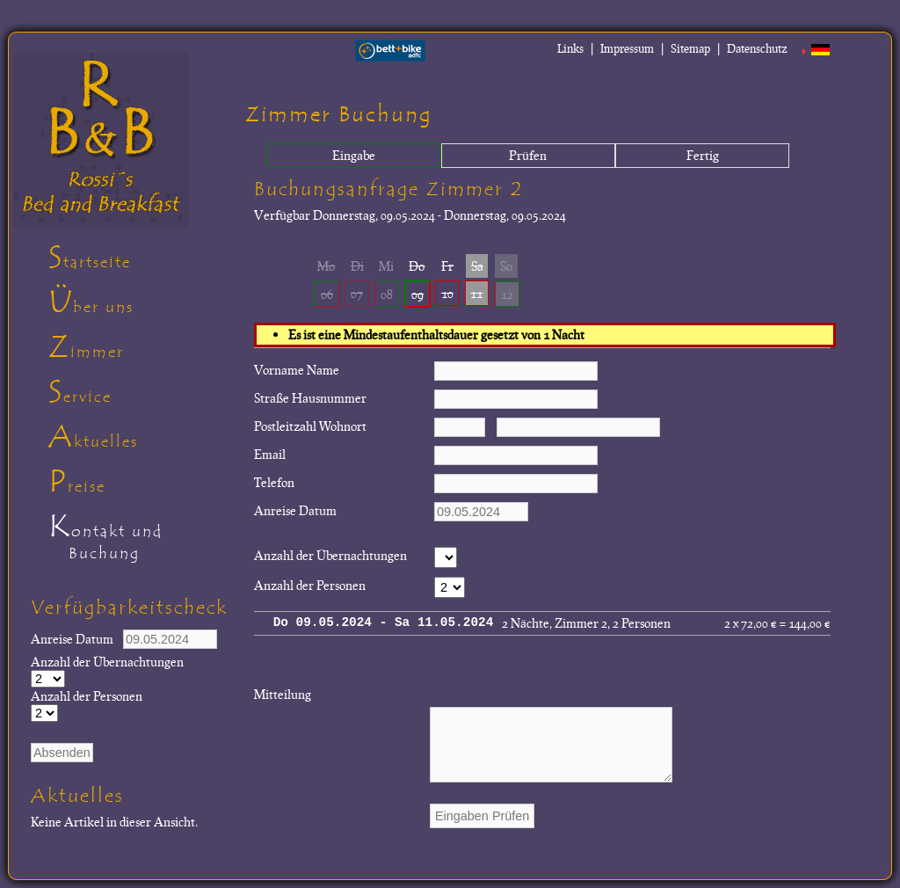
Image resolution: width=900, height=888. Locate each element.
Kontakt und (140, 539)
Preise (76, 482)
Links (570, 48)
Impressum (627, 48)
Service (80, 392)
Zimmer (86, 347)
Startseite (89, 257)
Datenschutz (757, 48)
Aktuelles (93, 437)
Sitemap (690, 48)
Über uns (91, 302)
